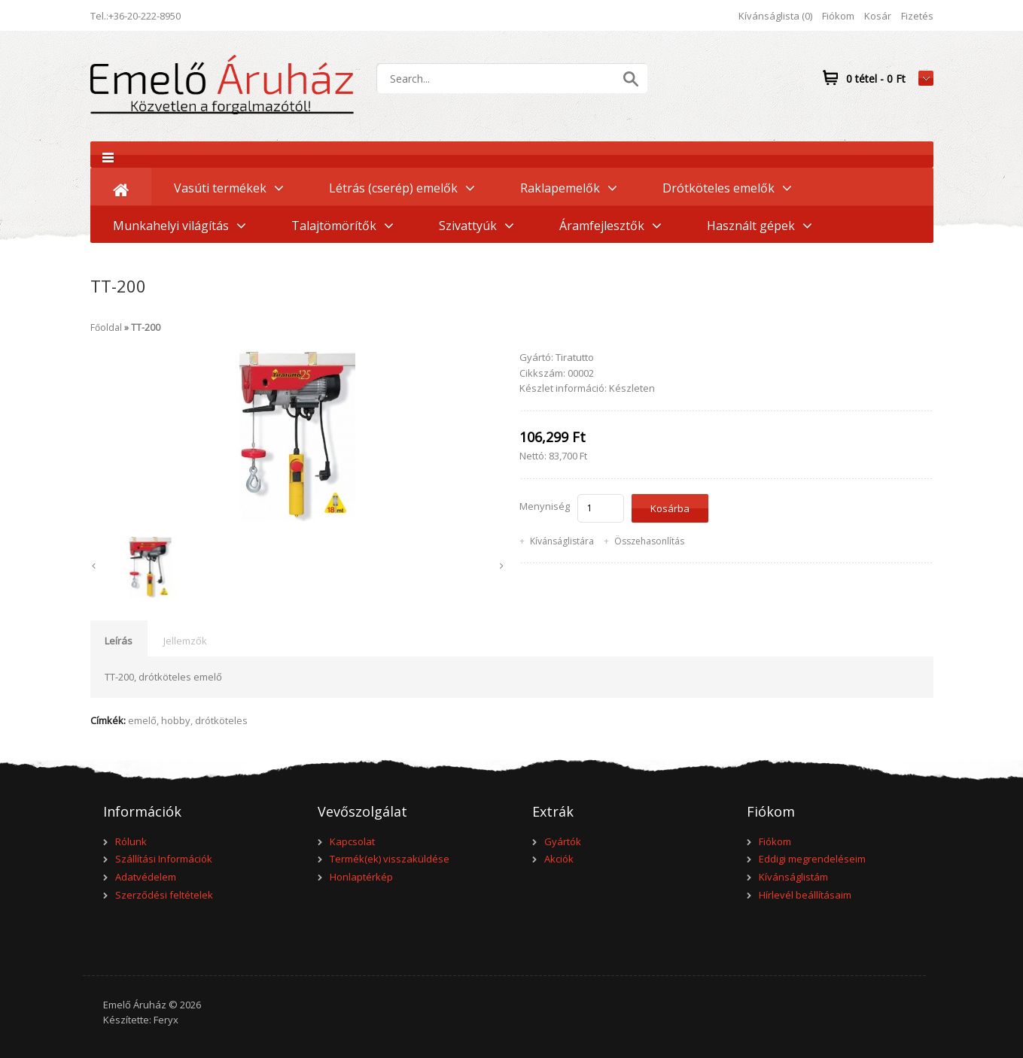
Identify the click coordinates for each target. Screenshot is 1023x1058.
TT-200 (145, 327)
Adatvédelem (145, 877)
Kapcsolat (352, 841)
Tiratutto (575, 357)
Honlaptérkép (361, 877)
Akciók (559, 858)
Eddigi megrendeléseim (812, 858)
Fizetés (917, 16)
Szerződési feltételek (164, 895)
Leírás (118, 640)
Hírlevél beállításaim (805, 895)
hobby (175, 720)
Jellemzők (185, 640)
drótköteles (221, 720)
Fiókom (838, 16)
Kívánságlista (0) (775, 16)
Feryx (166, 1019)
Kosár (877, 16)
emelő (142, 720)
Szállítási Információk (163, 858)
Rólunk (131, 841)
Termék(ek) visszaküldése (389, 858)
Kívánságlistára (562, 541)
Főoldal (106, 327)
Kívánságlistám (793, 877)
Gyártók (562, 841)
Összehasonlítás (649, 541)
